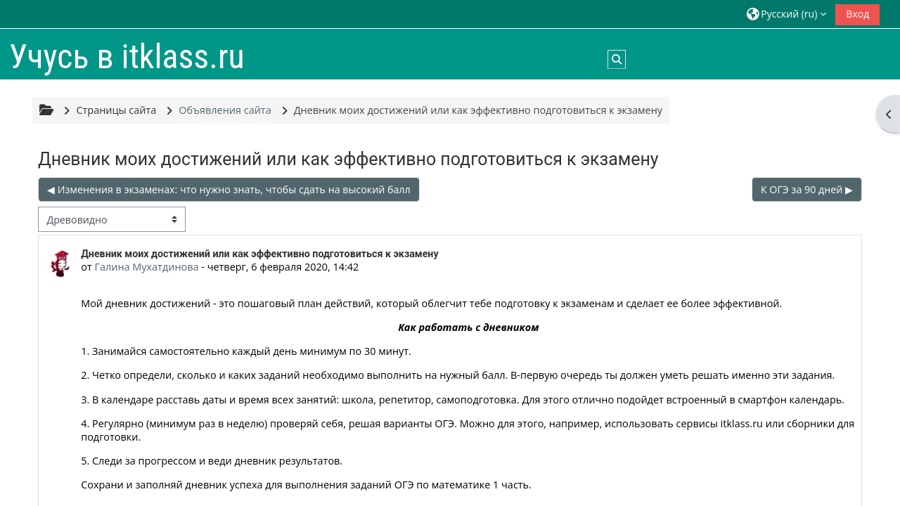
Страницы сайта (116, 110)
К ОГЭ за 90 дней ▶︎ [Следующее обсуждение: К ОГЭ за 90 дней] (807, 189)
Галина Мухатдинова (146, 266)
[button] (786, 14)
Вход (857, 13)
